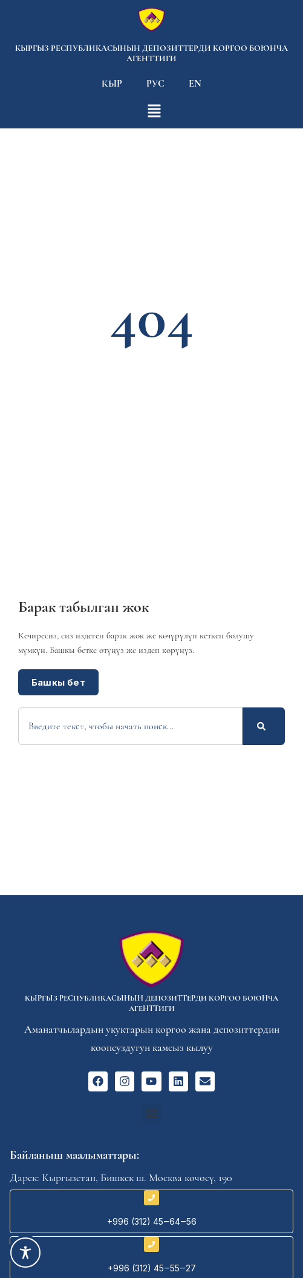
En (195, 84)
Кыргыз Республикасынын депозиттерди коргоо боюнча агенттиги (151, 53)
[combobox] (130, 726)
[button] (151, 1114)
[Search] (264, 726)
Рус (155, 84)
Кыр (112, 84)
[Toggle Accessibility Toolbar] (25, 1252)
